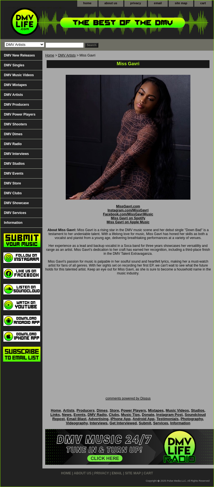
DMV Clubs (13, 193)
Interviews (99, 423)
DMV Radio (13, 144)
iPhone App (120, 419)
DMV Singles (14, 65)
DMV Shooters (15, 124)
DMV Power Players (19, 114)
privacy (135, 3)
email (158, 3)
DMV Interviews (16, 154)
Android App (143, 419)
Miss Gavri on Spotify (128, 218)
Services (160, 423)
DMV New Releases (19, 55)
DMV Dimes (13, 134)
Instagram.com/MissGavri (128, 210)
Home (49, 55)
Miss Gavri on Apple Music (128, 222)
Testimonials (167, 419)
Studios (197, 410)
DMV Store (12, 183)
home (87, 3)
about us (110, 3)
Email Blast (76, 419)
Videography (77, 423)
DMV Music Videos (19, 75)
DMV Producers (16, 105)
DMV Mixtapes (15, 85)
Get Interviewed (123, 423)
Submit (145, 423)
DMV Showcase (16, 203)
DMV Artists (67, 55)
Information (13, 223)
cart (203, 3)
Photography (192, 419)
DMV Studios (14, 164)
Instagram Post (169, 414)
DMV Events (13, 173)
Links (55, 414)
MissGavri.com (128, 206)
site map (181, 3)
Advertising (98, 419)
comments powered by (128, 398)
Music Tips (130, 414)
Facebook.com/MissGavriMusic (128, 214)
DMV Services (15, 213)
